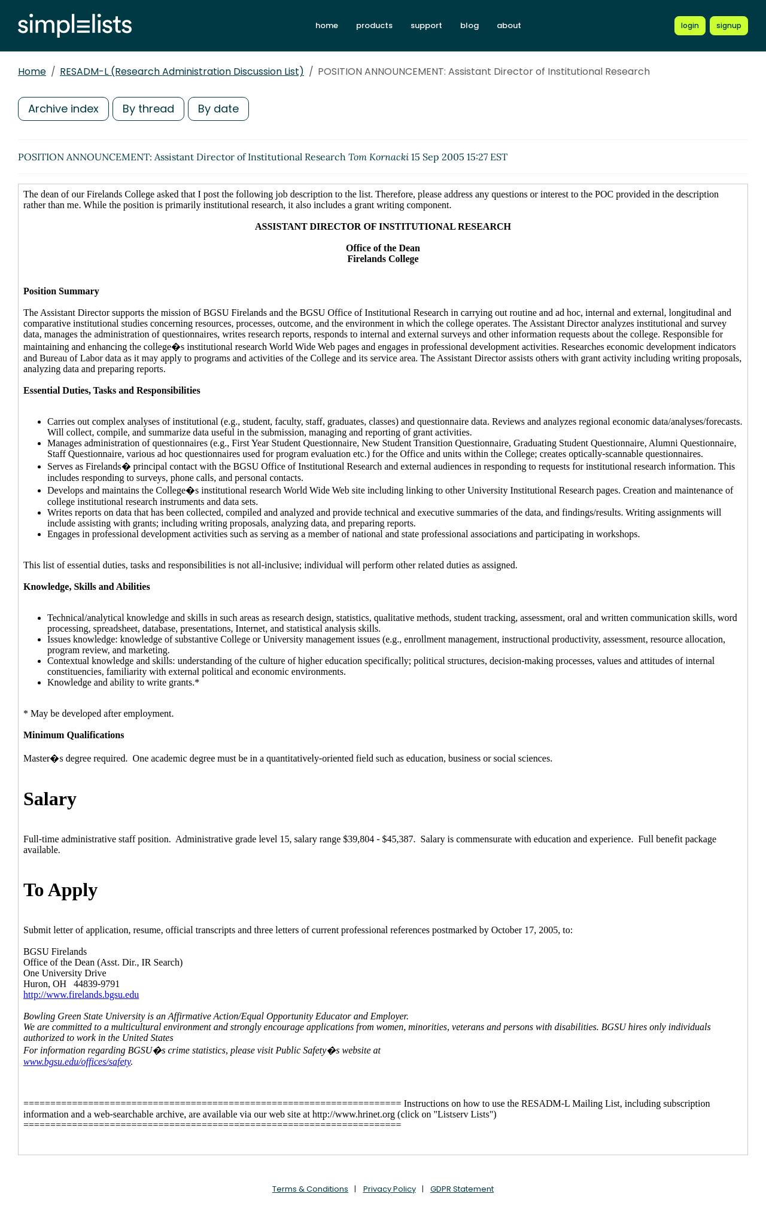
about (509, 25)
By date (218, 108)
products (374, 25)
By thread (148, 108)
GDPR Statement (462, 1189)
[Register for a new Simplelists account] (729, 25)
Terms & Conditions (310, 1189)
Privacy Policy (389, 1189)
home (326, 25)
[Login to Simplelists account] (690, 25)
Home (32, 71)
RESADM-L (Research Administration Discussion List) (182, 71)
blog (469, 25)
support (426, 25)
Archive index (63, 108)
